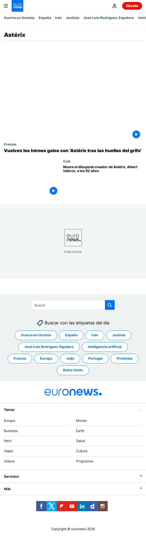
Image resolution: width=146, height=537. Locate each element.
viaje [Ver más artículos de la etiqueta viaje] (70, 358)
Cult (66, 161)
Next (8, 441)
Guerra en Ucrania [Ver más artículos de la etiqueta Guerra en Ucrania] (36, 335)
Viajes (8, 451)
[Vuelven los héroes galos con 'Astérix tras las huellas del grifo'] (73, 150)
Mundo (81, 420)
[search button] (110, 305)
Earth (80, 430)
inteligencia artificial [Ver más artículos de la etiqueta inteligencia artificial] (105, 347)
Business (11, 430)
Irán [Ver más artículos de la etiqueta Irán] (95, 335)
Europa (9, 420)
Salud (80, 441)
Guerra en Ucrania (19, 18)
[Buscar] (73, 305)
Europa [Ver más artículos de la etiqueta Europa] (46, 358)
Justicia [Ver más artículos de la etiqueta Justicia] (118, 335)
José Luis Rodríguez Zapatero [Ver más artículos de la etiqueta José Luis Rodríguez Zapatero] (49, 347)
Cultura (81, 451)
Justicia (72, 18)
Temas (9, 409)
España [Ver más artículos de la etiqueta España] (71, 335)
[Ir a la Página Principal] (17, 6)
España (45, 18)
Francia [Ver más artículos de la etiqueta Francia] (20, 358)
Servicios (11, 476)
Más (7, 489)
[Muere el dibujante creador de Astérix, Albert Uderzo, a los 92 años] (102, 181)
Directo (132, 6)
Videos (9, 461)
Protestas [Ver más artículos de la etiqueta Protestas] (125, 358)
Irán (58, 18)
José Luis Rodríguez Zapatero (108, 18)
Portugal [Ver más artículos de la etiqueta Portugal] (95, 358)
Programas (84, 461)
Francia (10, 144)
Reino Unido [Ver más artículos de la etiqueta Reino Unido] (73, 370)
